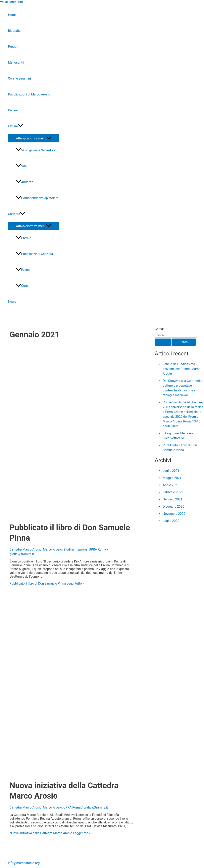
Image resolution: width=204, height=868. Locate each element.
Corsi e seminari (19, 78)
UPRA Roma (97, 549)
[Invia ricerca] (163, 342)
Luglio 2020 (171, 521)
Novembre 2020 (174, 514)
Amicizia (24, 182)
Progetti (13, 47)
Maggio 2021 (172, 478)
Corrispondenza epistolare (37, 198)
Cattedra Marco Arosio (25, 549)
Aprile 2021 (171, 485)
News (12, 302)
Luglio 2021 (171, 471)
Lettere (15, 126)
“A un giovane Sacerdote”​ (36, 150)
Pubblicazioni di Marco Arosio (29, 94)
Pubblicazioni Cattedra (34, 254)
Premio (23, 238)
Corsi (22, 286)
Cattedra (16, 214)
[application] (20, 126)
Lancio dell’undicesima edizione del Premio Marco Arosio (181, 369)
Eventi (23, 270)
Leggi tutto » (47, 583)
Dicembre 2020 (173, 506)
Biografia (14, 31)
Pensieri (13, 110)
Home (12, 15)
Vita (21, 166)
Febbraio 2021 (173, 492)
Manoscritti (16, 62)
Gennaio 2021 (172, 499)
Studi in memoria (75, 549)
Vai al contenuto (11, 2)
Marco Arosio (52, 549)
